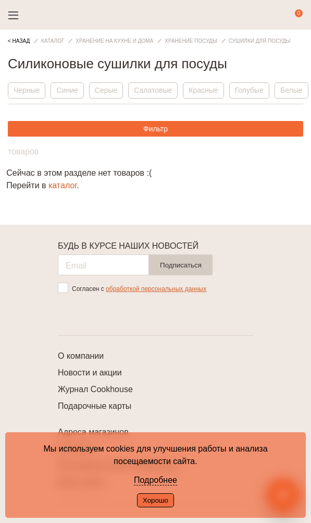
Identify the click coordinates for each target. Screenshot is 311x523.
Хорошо (155, 500)
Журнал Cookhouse (95, 389)
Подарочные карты (94, 406)
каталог (62, 185)
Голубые (249, 90)
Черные (27, 90)
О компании (81, 355)
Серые (106, 90)
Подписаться (181, 265)
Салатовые (153, 90)
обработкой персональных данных (156, 289)
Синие (67, 90)
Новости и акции (90, 372)
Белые (291, 90)
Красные (203, 90)
